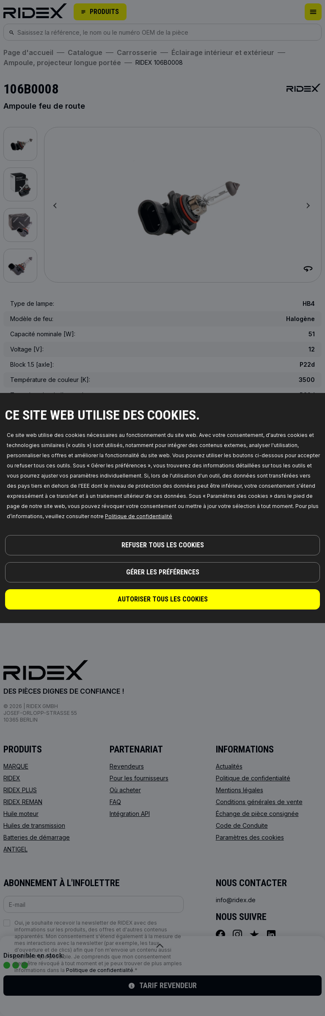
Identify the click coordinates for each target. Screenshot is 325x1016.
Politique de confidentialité (138, 516)
